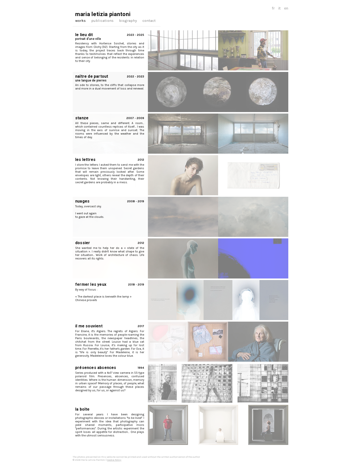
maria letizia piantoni (102, 14)
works (80, 20)
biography (128, 20)
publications (102, 20)
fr (273, 8)
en (286, 8)
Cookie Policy (114, 459)
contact (149, 20)
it (279, 8)
